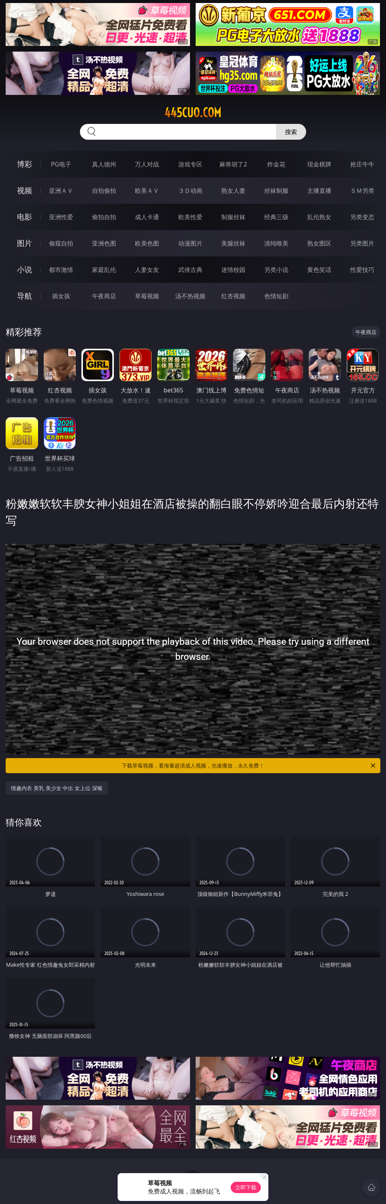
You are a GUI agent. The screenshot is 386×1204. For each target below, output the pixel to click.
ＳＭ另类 (362, 190)
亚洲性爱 (61, 217)
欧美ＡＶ (147, 190)
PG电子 (61, 164)
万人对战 (147, 164)
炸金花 (276, 164)
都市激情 (61, 270)
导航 (24, 296)
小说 (24, 269)
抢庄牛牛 (362, 164)
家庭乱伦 (104, 270)
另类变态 (362, 217)
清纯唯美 (276, 243)
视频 (24, 190)
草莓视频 (147, 296)
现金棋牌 (319, 164)
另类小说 (276, 270)
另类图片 (362, 243)
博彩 (24, 164)
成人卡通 (147, 217)
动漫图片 (190, 243)
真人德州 (104, 164)
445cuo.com (192, 112)
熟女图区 (319, 243)
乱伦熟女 (319, 217)
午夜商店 (104, 296)
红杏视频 (233, 296)
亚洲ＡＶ (61, 190)
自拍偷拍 (104, 190)
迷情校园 (233, 270)
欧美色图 (147, 243)
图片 (24, 243)
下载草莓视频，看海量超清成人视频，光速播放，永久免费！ (249, 765)
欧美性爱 (190, 217)
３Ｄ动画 (190, 190)
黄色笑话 (319, 270)
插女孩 (61, 296)
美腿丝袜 (233, 243)
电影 (24, 217)
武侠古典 (190, 270)
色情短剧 (276, 296)
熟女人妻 (233, 190)
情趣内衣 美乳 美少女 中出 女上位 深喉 (56, 788)
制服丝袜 (233, 217)
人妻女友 (147, 270)
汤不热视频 (190, 296)
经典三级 (276, 217)
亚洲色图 (104, 243)
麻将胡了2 (233, 164)
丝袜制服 (276, 190)
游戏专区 (190, 164)
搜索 (291, 132)
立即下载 (245, 1187)
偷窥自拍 (61, 243)
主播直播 (319, 190)
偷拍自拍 (104, 217)
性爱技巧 (362, 270)
